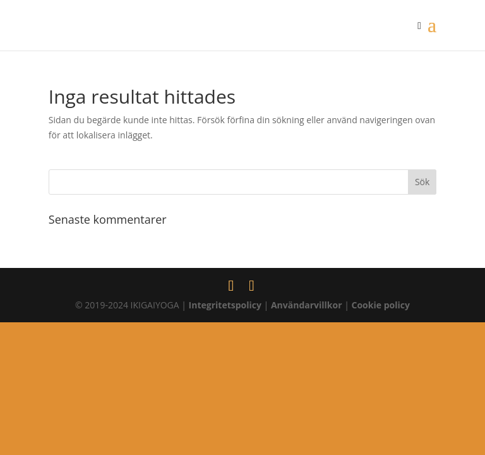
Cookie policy (381, 305)
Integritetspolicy (225, 305)
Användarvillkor (306, 305)
